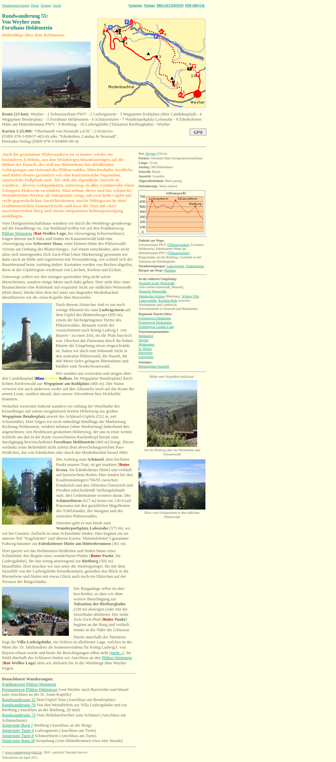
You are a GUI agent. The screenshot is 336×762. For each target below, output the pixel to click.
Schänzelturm (195, 266)
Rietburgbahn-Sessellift (153, 366)
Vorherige (135, 5)
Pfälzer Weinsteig (17, 233)
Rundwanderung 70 (18, 704)
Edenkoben (145, 336)
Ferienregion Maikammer (155, 322)
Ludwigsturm (175, 266)
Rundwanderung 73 (18, 714)
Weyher (150, 153)
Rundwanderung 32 (18, 699)
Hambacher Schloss (152, 296)
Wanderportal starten (15, 5)
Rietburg (170, 270)
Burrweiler (145, 352)
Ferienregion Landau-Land (156, 327)
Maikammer (146, 344)
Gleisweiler (146, 357)
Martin (145, 349)
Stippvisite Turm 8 (18, 735)
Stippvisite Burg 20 (18, 740)
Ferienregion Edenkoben (154, 318)
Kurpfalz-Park (167, 300)
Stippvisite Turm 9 (18, 730)
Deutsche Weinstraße (152, 291)
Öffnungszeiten (178, 245)
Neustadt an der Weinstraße (157, 283)
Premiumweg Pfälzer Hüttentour (29, 689)
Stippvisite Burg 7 (17, 725)
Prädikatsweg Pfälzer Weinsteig (29, 684)
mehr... (117, 652)
